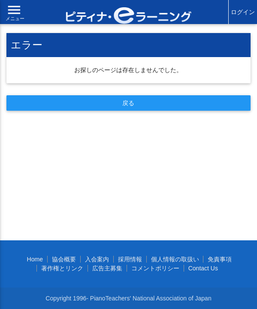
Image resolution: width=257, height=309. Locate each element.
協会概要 (64, 259)
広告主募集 (107, 268)
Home (35, 259)
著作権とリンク (62, 268)
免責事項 (220, 259)
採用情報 (130, 259)
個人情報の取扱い (175, 259)
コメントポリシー (155, 268)
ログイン (243, 12)
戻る (128, 103)
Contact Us (203, 268)
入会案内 (97, 259)
